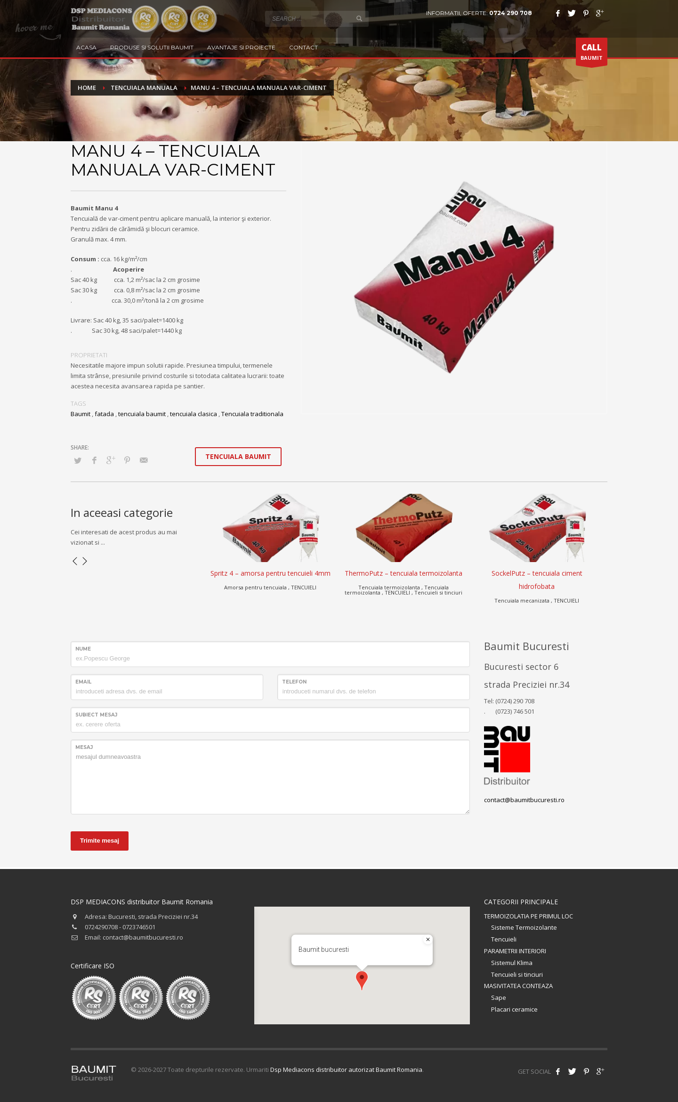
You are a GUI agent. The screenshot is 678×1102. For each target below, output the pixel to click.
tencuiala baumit (142, 414)
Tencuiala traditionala (252, 414)
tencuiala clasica (193, 414)
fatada (104, 414)
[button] (361, 981)
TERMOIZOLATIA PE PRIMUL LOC (528, 916)
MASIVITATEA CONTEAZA (518, 985)
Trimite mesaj (99, 840)
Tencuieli (504, 939)
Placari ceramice (514, 1009)
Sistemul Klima (512, 962)
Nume (83, 649)
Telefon (294, 682)
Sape (498, 997)
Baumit (80, 414)
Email (83, 682)
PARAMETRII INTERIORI (515, 951)
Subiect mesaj (96, 715)
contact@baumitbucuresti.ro (524, 800)
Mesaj (84, 747)
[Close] (428, 939)
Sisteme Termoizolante (524, 927)
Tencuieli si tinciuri (517, 974)
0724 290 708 (510, 12)
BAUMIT (591, 53)
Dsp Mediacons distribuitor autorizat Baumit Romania (346, 1069)
